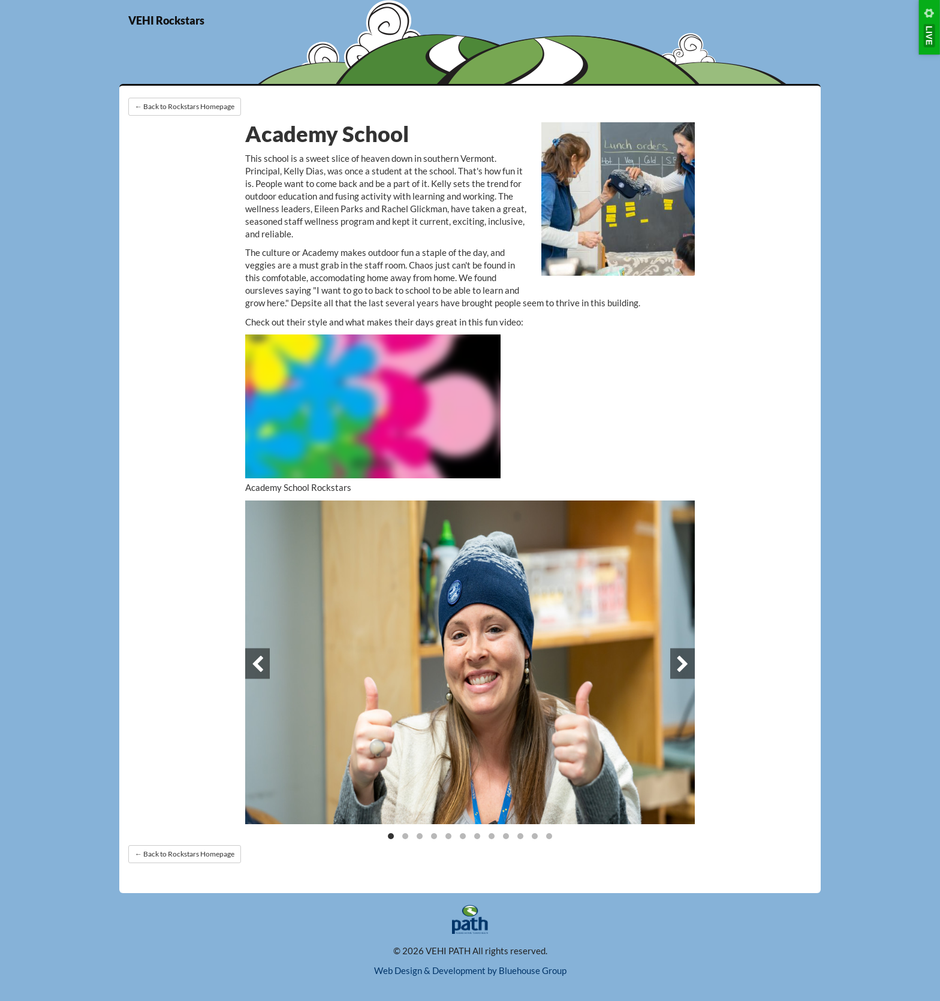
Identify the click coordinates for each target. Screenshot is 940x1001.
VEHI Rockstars (166, 20)
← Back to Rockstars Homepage (184, 106)
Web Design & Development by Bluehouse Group (470, 970)
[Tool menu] (929, 27)
